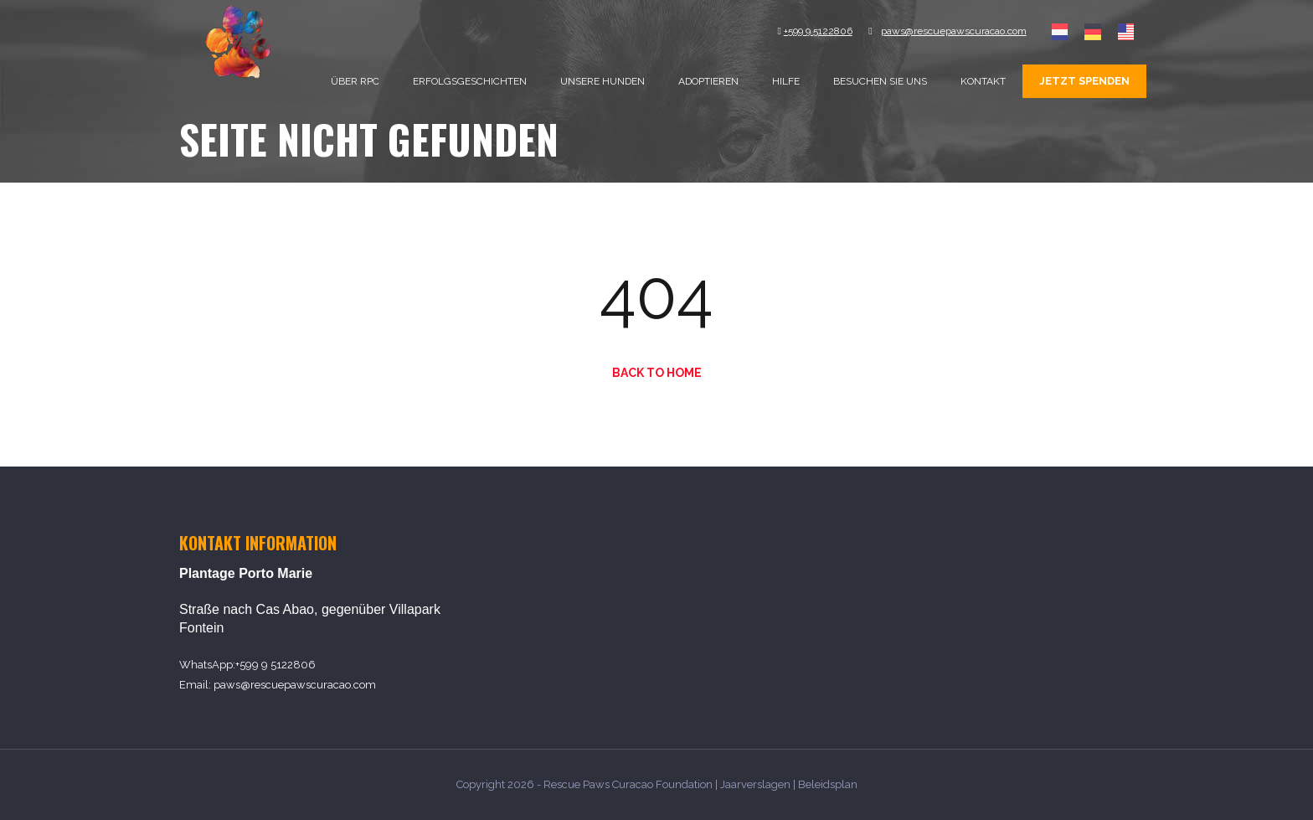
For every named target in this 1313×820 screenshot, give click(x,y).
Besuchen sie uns (880, 81)
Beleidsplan (827, 784)
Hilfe (786, 81)
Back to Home (657, 372)
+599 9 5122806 (275, 664)
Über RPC (355, 81)
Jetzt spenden (1084, 81)
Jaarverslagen (755, 784)
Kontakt (983, 81)
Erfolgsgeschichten (470, 81)
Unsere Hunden (602, 81)
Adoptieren (708, 81)
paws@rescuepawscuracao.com (295, 684)
